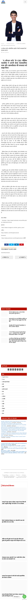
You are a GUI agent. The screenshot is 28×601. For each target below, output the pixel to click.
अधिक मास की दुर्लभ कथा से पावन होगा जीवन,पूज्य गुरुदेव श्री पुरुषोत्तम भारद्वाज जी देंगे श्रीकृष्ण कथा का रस (13, 539)
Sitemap (24, 475)
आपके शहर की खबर (5, 381)
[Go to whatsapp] (24, 596)
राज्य (3, 401)
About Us (18, 475)
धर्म (2, 394)
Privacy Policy (5, 475)
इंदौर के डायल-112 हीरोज (5, 450)
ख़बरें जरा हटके (5, 389)
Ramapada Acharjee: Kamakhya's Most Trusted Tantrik (13, 436)
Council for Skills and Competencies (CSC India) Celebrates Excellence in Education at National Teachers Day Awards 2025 (14, 434)
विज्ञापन (3, 408)
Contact (12, 475)
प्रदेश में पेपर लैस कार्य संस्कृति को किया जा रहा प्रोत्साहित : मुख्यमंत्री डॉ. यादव (13, 446)
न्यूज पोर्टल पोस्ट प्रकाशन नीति (9, 477)
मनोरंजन (3, 396)
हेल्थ (3, 413)
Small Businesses (10, 43)
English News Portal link (21, 477)
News (3, 379)
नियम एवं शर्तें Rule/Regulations (9, 476)
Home (2, 43)
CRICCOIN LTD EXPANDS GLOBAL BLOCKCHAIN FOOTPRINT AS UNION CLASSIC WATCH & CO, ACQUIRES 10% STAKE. (13, 425)
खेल (3, 391)
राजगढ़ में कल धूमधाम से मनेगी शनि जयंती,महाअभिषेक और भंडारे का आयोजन (13, 576)
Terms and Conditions (22, 476)
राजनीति (3, 398)
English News (5, 377)
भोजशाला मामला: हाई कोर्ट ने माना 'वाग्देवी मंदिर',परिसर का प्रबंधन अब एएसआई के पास (13, 558)
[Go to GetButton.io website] (24, 599)
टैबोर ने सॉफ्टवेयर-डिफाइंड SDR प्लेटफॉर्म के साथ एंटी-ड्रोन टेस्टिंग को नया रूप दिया (13, 521)
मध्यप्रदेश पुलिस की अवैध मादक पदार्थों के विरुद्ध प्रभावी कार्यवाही (12, 448)
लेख (3, 406)
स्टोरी (3, 411)
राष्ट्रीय (3, 403)
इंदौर (3, 384)
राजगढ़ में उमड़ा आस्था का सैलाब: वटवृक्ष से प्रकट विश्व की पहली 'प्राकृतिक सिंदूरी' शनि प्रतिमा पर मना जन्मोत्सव (14, 502)
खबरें (3, 386)
